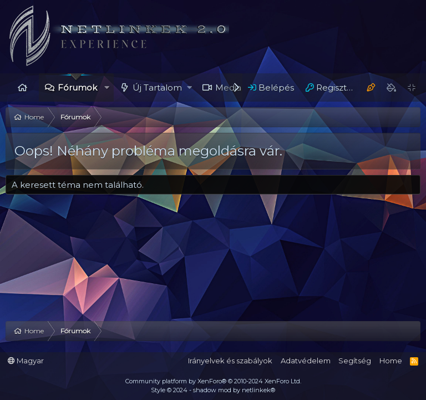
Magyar (26, 360)
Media (228, 87)
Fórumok (77, 87)
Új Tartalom (157, 87)
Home (22, 87)
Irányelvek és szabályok (230, 360)
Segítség (354, 360)
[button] (107, 87)
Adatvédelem (306, 360)
